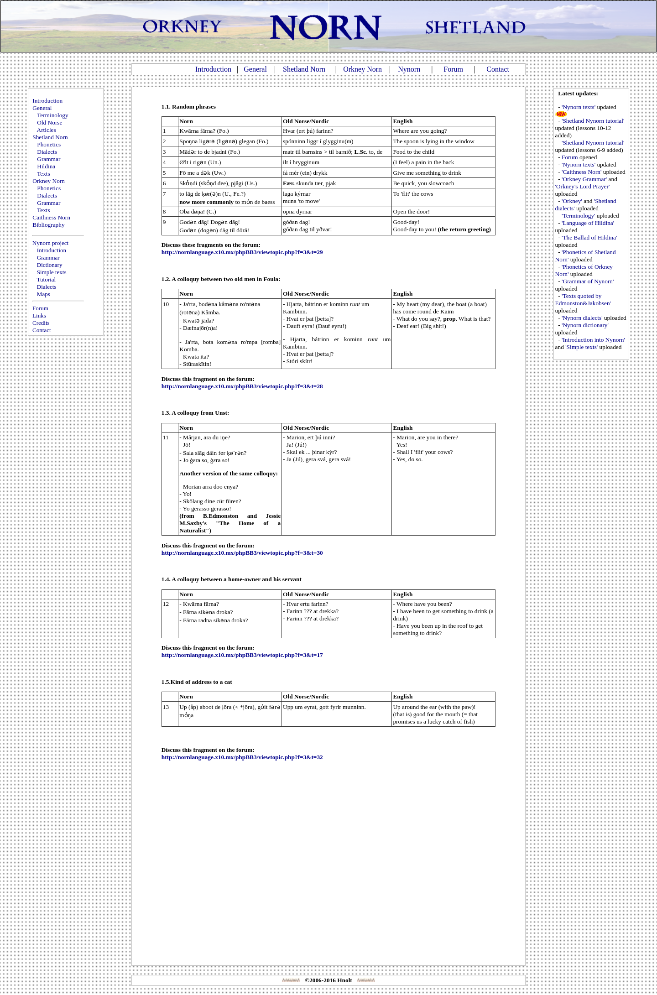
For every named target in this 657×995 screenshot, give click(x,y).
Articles (46, 129)
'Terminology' (578, 215)
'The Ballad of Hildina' (589, 237)
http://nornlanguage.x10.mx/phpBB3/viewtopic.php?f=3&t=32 (242, 757)
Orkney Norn (362, 69)
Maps (43, 294)
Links (39, 315)
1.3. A (169, 412)
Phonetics (49, 144)
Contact (497, 69)
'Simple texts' (581, 347)
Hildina (46, 166)
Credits (41, 322)
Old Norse (49, 122)
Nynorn (409, 69)
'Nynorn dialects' (582, 317)
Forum (453, 69)
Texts (43, 173)
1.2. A (169, 279)
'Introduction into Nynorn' (593, 339)
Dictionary (50, 264)
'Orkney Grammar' (584, 179)
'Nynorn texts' (578, 107)
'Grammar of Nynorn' (588, 281)
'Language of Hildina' (588, 222)
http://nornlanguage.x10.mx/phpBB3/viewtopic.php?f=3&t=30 (242, 552)
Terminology (52, 115)
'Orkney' (572, 201)
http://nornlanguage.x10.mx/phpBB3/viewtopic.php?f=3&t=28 (242, 386)
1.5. (166, 681)
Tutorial (46, 279)
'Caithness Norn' (581, 171)
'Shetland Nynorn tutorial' (593, 120)
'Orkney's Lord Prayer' (582, 186)
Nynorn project (50, 243)
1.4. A (169, 579)
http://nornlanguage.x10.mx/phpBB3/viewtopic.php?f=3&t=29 (242, 252)
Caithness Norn (51, 217)
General (255, 69)
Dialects (47, 151)
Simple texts (52, 272)
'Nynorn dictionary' (585, 325)
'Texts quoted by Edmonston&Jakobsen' (583, 299)
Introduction (213, 69)
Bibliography (48, 224)
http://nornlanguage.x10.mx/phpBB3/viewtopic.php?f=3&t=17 (242, 654)
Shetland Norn (304, 69)
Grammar (48, 159)
